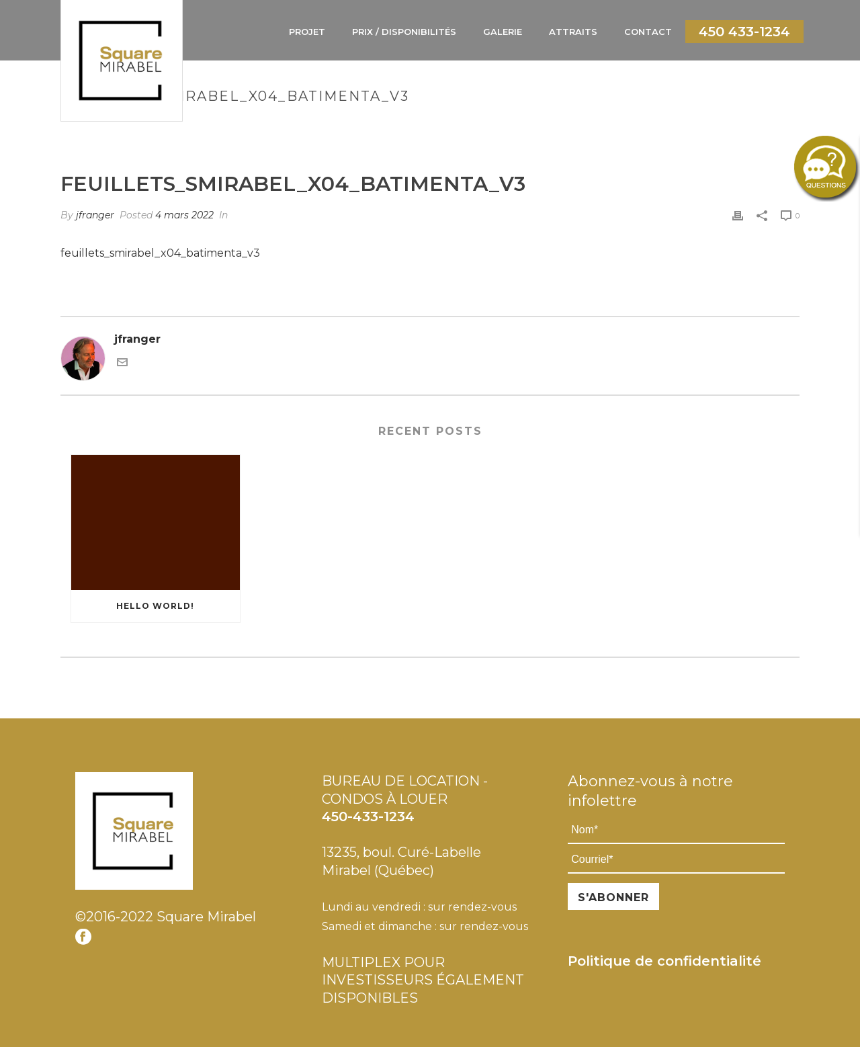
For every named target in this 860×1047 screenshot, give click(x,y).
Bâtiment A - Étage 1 (547, 124)
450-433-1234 (368, 816)
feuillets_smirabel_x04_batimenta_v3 (160, 253)
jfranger (95, 215)
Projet (307, 31)
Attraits (573, 31)
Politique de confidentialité (664, 961)
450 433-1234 (744, 32)
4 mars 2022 (184, 215)
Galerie (502, 31)
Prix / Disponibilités (404, 31)
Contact (648, 31)
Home (477, 124)
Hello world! (155, 606)
